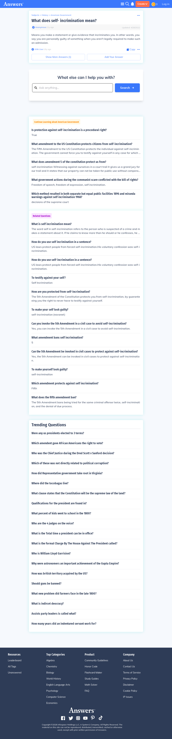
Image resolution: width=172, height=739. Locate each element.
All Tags (12, 666)
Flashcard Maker (93, 672)
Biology (50, 672)
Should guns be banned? (46, 583)
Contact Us (129, 666)
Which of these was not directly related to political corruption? (70, 463)
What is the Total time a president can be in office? (62, 533)
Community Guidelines (96, 660)
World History (53, 678)
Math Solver (91, 684)
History (45, 15)
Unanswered (14, 672)
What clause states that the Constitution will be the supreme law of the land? (78, 493)
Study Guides (92, 678)
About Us (128, 660)
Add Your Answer (114, 57)
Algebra (50, 660)
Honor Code (91, 666)
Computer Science (56, 696)
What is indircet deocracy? (48, 603)
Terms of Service (132, 672)
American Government (61, 15)
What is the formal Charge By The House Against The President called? (74, 543)
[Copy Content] (131, 49)
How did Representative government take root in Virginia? (67, 473)
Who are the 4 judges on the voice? (53, 523)
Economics (51, 703)
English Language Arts (58, 684)
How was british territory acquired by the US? (59, 573)
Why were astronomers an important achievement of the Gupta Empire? (75, 563)
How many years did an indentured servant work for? (64, 623)
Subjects (35, 15)
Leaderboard (14, 660)
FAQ (87, 690)
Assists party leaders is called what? (54, 613)
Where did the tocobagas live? (50, 483)
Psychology (52, 690)
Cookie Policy (130, 690)
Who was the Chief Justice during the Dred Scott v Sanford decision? (73, 453)
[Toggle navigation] (122, 4)
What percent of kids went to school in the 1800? (61, 513)
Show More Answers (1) (58, 57)
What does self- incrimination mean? (64, 20)
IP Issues (128, 696)
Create (143, 3)
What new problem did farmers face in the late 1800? (64, 593)
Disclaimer (128, 684)
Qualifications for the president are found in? (59, 503)
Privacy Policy (130, 678)
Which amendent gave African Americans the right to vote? (67, 443)
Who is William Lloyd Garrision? (51, 553)
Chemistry (51, 666)
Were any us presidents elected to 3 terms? (58, 433)
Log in (165, 4)
